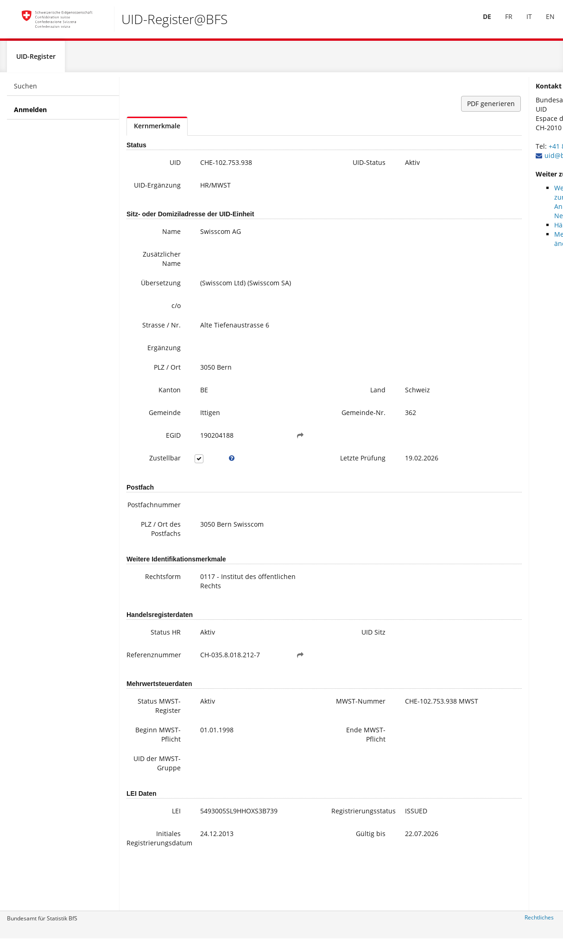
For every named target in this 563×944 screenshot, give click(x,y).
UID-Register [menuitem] (36, 61)
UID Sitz (326, 654)
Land (330, 400)
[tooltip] (213, 475)
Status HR (154, 654)
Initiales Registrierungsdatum (151, 888)
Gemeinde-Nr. (321, 428)
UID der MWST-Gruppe (157, 808)
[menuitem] (481, 22)
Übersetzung (149, 293)
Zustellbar (153, 474)
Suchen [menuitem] (25, 90)
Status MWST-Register (156, 741)
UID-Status (321, 167)
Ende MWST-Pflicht (318, 775)
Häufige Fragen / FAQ (516, 229)
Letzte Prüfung (325, 479)
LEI (164, 860)
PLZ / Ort (155, 377)
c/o (164, 316)
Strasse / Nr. (150, 335)
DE (481, 22)
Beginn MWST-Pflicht (148, 775)
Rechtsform (151, 598)
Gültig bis (323, 883)
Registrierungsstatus (320, 860)
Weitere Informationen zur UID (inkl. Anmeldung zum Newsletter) (518, 206)
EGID (161, 451)
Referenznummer (151, 677)
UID (163, 167)
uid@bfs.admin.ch (501, 160)
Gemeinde (153, 423)
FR (503, 22)
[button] (270, 452)
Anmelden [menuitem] (30, 114)
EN (544, 22)
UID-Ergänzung (152, 194)
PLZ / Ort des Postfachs (149, 551)
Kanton (158, 400)
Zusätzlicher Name (150, 269)
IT (523, 22)
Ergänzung (152, 358)
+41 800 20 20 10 (503, 150)
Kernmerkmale (157, 130)
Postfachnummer (151, 526)
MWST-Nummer (324, 737)
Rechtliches (539, 922)
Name (160, 242)
